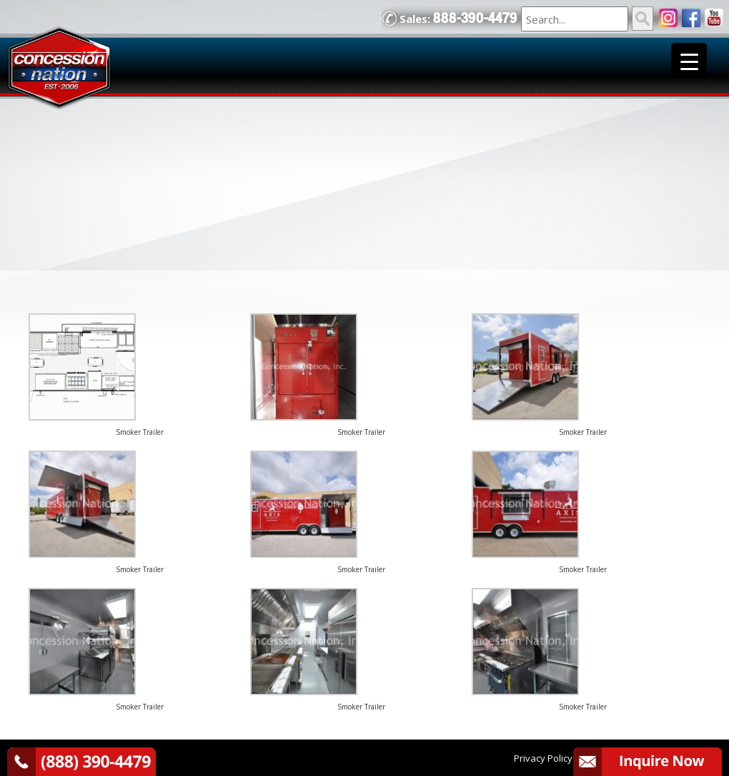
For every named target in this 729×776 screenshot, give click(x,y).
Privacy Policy (543, 758)
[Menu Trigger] (689, 61)
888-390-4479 (475, 18)
